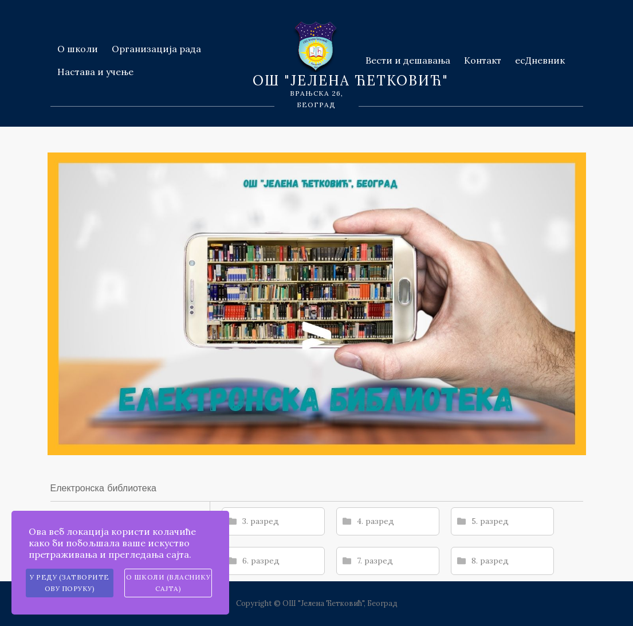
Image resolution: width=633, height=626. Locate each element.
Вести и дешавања (407, 60)
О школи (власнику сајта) (168, 583)
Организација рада (156, 48)
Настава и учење (95, 71)
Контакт (482, 60)
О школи (77, 48)
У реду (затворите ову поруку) (69, 583)
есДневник (540, 60)
